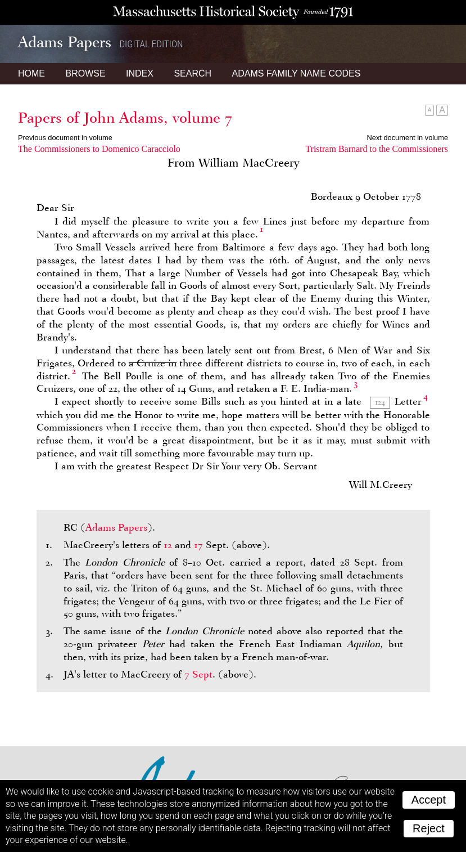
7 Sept (198, 674)
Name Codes (296, 73)
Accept (428, 799)
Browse (85, 73)
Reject (429, 828)
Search (192, 73)
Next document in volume (407, 137)
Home (31, 73)
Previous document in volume (65, 137)
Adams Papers (116, 527)
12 (168, 545)
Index (139, 73)
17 (198, 545)
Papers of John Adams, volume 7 (125, 118)
